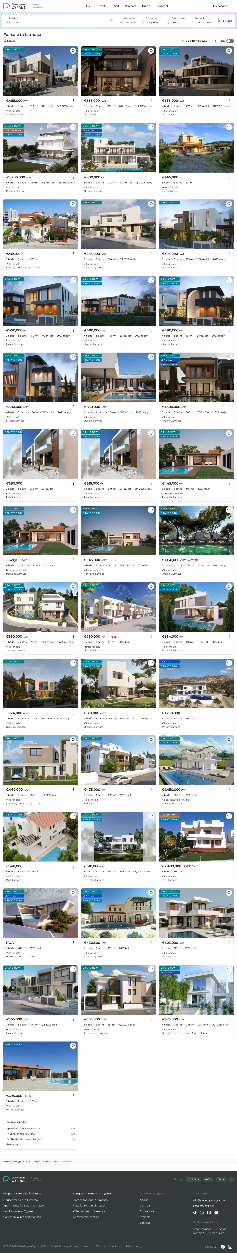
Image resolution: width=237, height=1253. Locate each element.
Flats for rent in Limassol (89, 1205)
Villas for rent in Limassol (89, 1211)
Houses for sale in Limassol (21, 1200)
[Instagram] (230, 1247)
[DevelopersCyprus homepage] (14, 6)
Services (145, 1222)
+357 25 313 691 (203, 1206)
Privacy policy (134, 1246)
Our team (146, 1205)
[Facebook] (222, 1247)
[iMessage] (209, 1213)
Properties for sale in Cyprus (22, 1193)
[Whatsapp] (201, 1213)
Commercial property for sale (22, 1217)
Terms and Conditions (109, 1246)
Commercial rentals (86, 1217)
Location (13, 18)
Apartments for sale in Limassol (24, 1205)
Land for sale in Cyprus (18, 1211)
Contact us (147, 1211)
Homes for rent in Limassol (90, 1200)
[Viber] (216, 1213)
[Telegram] (194, 1213)
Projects (145, 1217)
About (144, 1200)
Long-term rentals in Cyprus (92, 1193)
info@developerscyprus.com (211, 1200)
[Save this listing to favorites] (73, 51)
